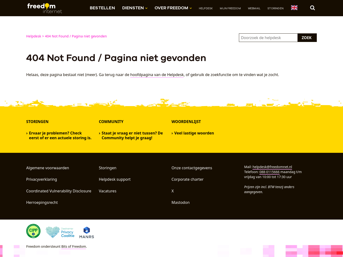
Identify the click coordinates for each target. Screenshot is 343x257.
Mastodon (181, 202)
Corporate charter (188, 179)
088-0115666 (269, 172)
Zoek (307, 37)
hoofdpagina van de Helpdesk (157, 74)
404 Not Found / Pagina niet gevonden (76, 36)
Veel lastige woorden (194, 133)
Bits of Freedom (73, 246)
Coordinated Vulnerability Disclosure (58, 191)
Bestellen (102, 7)
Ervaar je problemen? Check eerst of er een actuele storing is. (60, 135)
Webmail (254, 8)
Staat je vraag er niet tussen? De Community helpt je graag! (132, 135)
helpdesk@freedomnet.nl (272, 166)
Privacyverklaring (41, 179)
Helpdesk (206, 8)
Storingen (275, 8)
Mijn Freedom (230, 8)
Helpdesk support (115, 179)
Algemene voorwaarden (47, 167)
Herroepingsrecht (42, 202)
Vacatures (107, 191)
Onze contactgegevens (192, 167)
